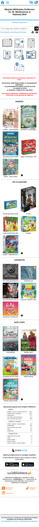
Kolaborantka (10, 430)
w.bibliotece (19, 479)
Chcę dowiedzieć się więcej (10, 521)
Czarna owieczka (11, 441)
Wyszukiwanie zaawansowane (11, 32)
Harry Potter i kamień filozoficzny (15, 417)
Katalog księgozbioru (19, 22)
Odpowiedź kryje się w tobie (13, 436)
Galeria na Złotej (11, 439)
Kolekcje (23, 32)
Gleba (8, 429)
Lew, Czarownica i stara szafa (14, 418)
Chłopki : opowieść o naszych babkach (16, 424)
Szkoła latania (10, 415)
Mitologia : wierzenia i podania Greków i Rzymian (18, 411)
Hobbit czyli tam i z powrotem (14, 413)
